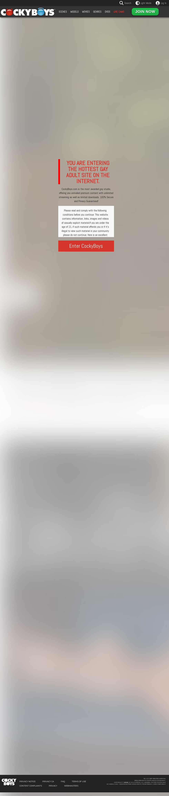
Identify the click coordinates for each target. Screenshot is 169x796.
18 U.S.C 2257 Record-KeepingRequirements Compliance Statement (150, 779)
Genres (97, 11)
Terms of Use (79, 781)
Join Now (145, 12)
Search (127, 3)
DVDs (107, 11)
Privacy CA (48, 781)
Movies (86, 11)
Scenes (63, 11)
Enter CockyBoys (86, 246)
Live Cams (119, 11)
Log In (163, 3)
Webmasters (71, 786)
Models (74, 11)
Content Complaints (30, 786)
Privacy (53, 786)
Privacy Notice (27, 781)
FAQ (63, 781)
